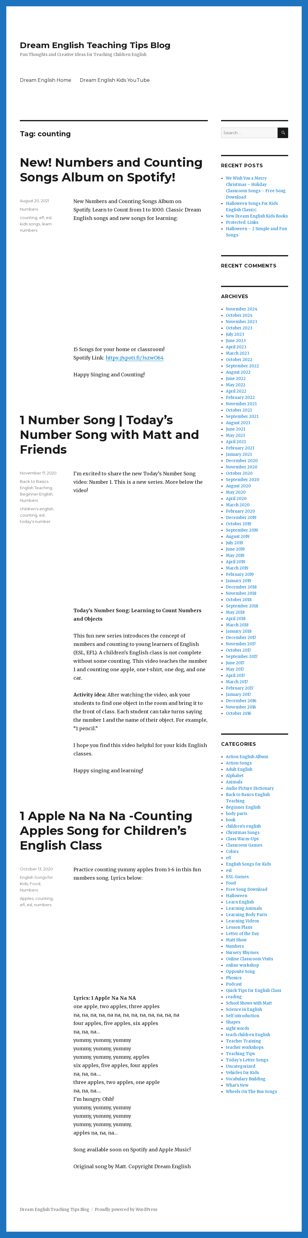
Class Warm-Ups (242, 838)
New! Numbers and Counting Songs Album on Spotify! (111, 169)
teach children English (248, 1034)
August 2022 (238, 372)
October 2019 (238, 523)
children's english (36, 508)
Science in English (244, 1009)
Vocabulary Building (246, 1079)
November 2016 (241, 707)
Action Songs (239, 763)
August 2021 (238, 422)
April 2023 (236, 347)
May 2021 (235, 435)
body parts (236, 813)
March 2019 (237, 568)
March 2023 (237, 353)
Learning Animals (244, 908)
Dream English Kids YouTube (115, 80)
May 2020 (236, 492)
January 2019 (238, 580)
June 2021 (235, 429)
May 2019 (235, 555)
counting (28, 217)
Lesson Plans (239, 927)
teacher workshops (244, 1047)
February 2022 (240, 397)
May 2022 (235, 384)
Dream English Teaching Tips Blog (95, 45)
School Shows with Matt (249, 1003)
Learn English (240, 902)
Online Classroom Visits (249, 959)
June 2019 (235, 549)
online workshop (242, 965)
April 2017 (235, 675)
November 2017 (241, 644)
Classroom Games (244, 845)
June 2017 (235, 662)
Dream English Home (45, 80)
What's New (237, 1085)
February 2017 (239, 688)
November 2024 (241, 309)
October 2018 (238, 599)
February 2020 (240, 511)
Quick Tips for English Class (253, 990)
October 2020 (239, 473)
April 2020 (236, 498)
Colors (232, 851)
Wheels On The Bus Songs (251, 1091)
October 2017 (238, 650)
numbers (42, 904)
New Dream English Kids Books (257, 216)
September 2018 (242, 606)
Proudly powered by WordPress (126, 1209)
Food (35, 883)
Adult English (239, 769)
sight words (237, 1028)
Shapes (233, 1022)
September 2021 (242, 416)
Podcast (234, 984)
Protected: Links (242, 222)
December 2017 (241, 637)
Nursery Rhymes (242, 952)
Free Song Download (246, 889)
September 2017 (241, 656)
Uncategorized (240, 1066)
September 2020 (242, 479)
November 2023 (241, 321)
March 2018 (237, 625)
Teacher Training (243, 1041)
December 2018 (241, 587)
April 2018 (235, 618)
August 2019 (237, 536)
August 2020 (238, 486)
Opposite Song (240, 971)
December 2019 (241, 517)
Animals (234, 782)
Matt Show (236, 940)
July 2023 (235, 334)
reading (234, 996)
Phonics (234, 977)
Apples (26, 898)
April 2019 (235, 561)
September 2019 (242, 530)
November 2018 (241, 593)
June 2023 (236, 340)
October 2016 (238, 713)
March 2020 (238, 505)
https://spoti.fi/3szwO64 (135, 358)
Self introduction (242, 1015)
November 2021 (241, 403)
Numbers (29, 209)
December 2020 (242, 460)
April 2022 (236, 391)
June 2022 (236, 378)
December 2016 (241, 700)
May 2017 (235, 669)
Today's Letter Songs (247, 1060)
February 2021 (240, 448)
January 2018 (238, 631)
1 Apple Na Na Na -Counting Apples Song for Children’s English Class (106, 830)
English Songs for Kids (248, 864)
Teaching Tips (240, 1053)
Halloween (236, 895)
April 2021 (236, 441)
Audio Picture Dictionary (250, 788)
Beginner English (36, 494)
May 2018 (235, 612)
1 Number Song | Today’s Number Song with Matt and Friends (109, 434)
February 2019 (240, 574)
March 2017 (237, 681)
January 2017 (238, 694)
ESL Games (237, 876)
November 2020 (241, 467)
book (231, 820)
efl (41, 217)
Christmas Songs (243, 832)
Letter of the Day (242, 933)
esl (48, 217)
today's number (35, 521)
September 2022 (242, 366)
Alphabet (235, 775)
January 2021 (239, 454)
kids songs (30, 223)
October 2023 (239, 328)
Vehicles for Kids (242, 1072)
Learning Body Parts (246, 914)
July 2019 (234, 542)
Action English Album (247, 756)
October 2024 (239, 315)
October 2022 (239, 359)
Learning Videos (242, 921)
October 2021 (239, 410)
